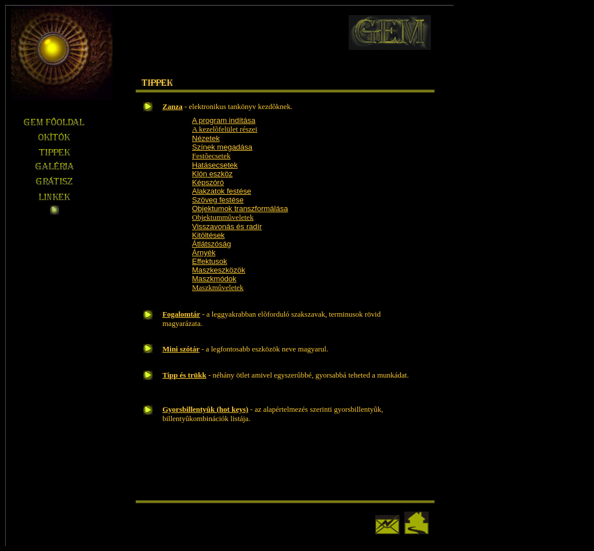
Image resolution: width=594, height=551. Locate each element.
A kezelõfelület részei (225, 129)
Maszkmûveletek (218, 287)
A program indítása (223, 120)
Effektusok (209, 261)
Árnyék (203, 252)
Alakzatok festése (221, 191)
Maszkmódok (214, 278)
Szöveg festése (218, 199)
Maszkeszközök (218, 270)
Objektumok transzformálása (240, 208)
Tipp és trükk (184, 375)
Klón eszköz (212, 173)
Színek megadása (222, 147)
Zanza (172, 106)
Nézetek (206, 138)
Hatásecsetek (215, 165)
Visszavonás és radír (227, 226)
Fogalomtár (181, 314)
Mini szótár (181, 349)
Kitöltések (208, 235)
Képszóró (208, 182)
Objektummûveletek (222, 217)
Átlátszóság (211, 244)
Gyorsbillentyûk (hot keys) (205, 409)
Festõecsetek (211, 155)
